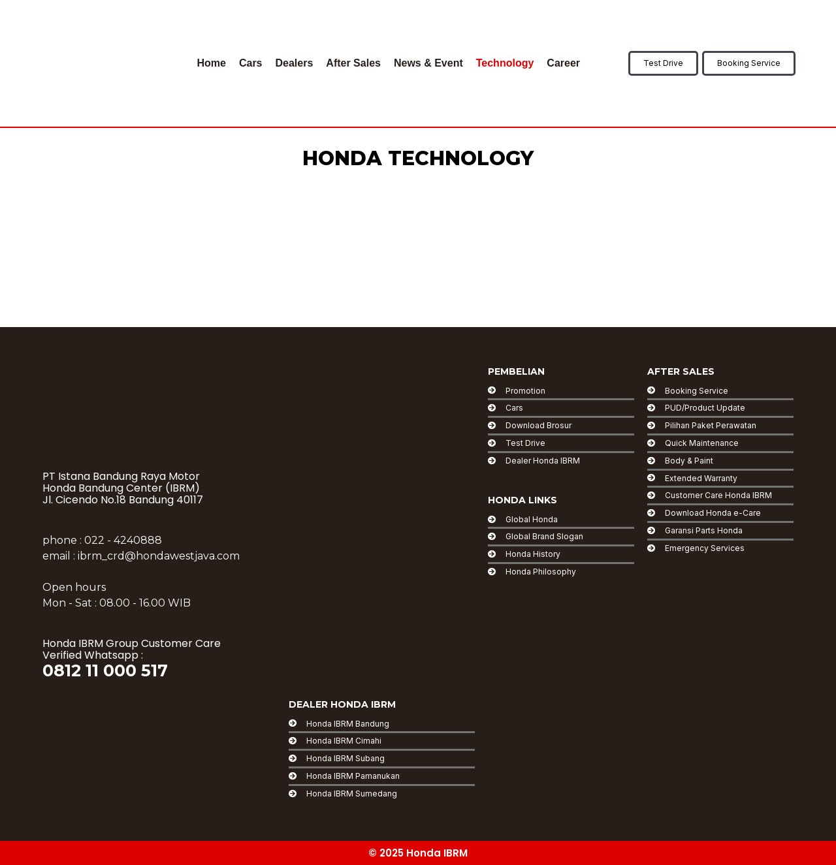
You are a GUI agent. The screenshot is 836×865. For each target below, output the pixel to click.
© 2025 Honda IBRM (418, 853)
